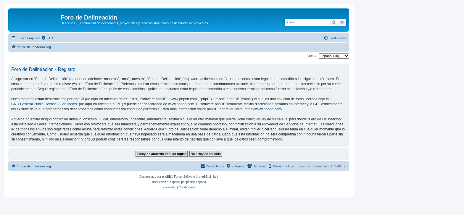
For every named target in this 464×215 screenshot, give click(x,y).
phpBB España (196, 182)
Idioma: (312, 55)
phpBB (166, 176)
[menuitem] (47, 38)
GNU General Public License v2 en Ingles (44, 104)
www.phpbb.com (181, 104)
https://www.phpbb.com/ (263, 109)
